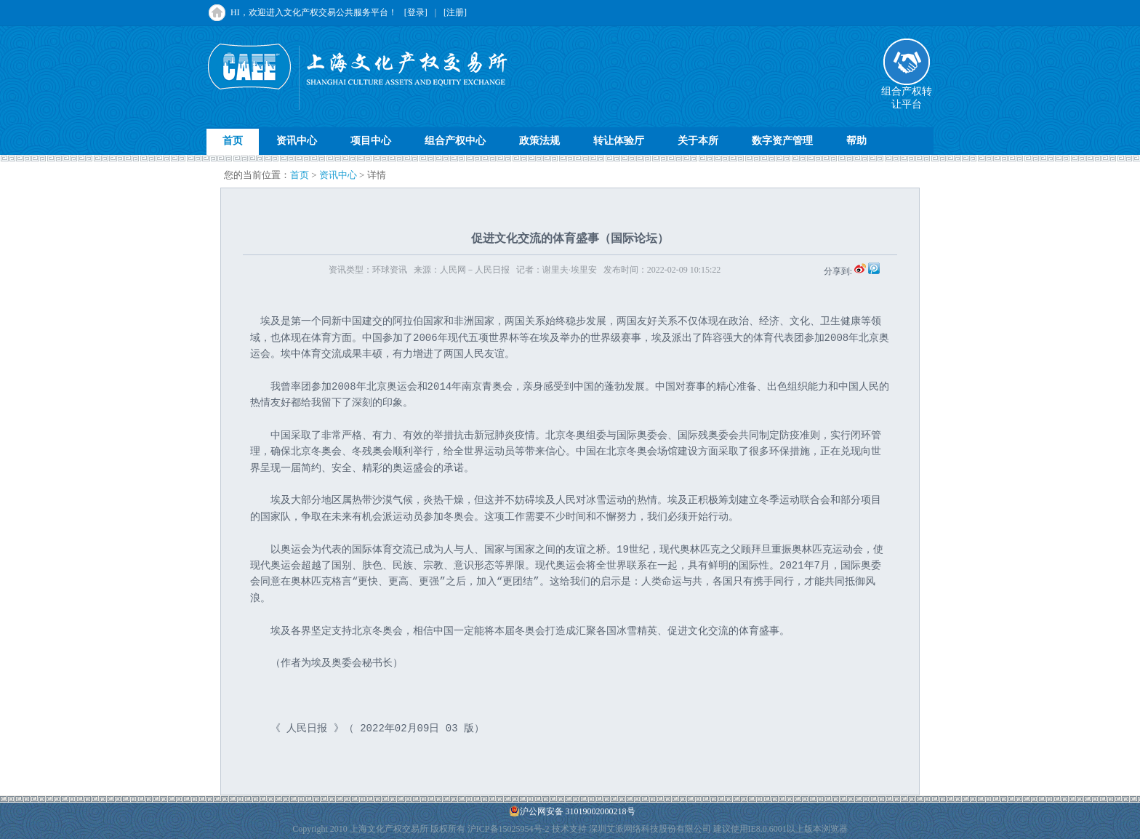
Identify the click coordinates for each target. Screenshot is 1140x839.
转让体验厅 (618, 140)
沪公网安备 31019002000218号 (572, 811)
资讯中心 (296, 140)
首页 (232, 140)
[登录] (416, 12)
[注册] (455, 12)
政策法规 (539, 140)
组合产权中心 (455, 140)
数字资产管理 (782, 140)
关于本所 (698, 140)
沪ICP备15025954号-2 (508, 829)
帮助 (856, 140)
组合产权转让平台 (906, 93)
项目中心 (370, 140)
